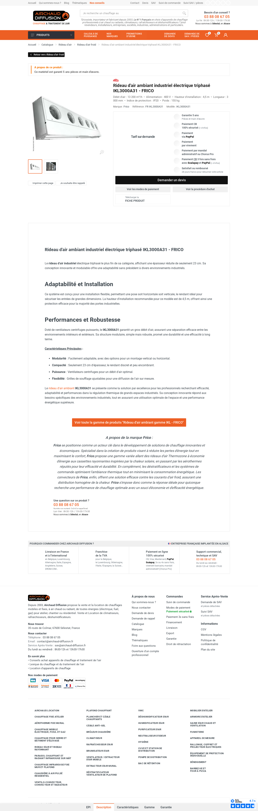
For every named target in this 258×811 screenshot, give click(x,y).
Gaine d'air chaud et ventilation (200, 724)
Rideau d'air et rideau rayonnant (45, 748)
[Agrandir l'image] (102, 152)
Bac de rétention (146, 763)
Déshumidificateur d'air (151, 717)
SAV (153, 3)
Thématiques (79, 3)
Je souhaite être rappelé (70, 183)
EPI (88, 807)
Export (170, 633)
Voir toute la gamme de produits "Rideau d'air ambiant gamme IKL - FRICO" (129, 422)
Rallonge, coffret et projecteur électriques (203, 745)
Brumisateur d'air (95, 751)
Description (103, 807)
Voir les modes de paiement (143, 189)
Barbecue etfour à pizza (195, 769)
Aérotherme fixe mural (46, 723)
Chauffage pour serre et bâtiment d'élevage (48, 739)
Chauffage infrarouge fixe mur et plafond (49, 766)
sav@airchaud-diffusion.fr (70, 645)
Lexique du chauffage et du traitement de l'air (57, 664)
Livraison (171, 627)
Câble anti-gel (93, 725)
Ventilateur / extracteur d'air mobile (100, 758)
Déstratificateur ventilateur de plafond (99, 773)
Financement (174, 622)
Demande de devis (143, 613)
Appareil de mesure (200, 738)
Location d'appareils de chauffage (50, 668)
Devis (145, 3)
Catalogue (138, 624)
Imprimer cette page (41, 183)
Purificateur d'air (147, 729)
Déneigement (195, 762)
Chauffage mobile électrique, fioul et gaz (47, 730)
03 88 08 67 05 (217, 17)
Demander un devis (172, 180)
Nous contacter (141, 607)
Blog (66, 3)
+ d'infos (203, 128)
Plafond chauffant (96, 710)
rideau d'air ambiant (61, 388)
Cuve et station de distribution (147, 749)
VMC (138, 710)
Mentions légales (211, 635)
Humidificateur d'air (148, 723)
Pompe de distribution (150, 757)
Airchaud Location (44, 710)
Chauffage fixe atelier (46, 717)
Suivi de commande (169, 3)
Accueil (32, 3)
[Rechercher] (184, 13)
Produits (51, 35)
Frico (126, 106)
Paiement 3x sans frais (180, 617)
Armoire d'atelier (198, 717)
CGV (203, 629)
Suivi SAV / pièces (193, 3)
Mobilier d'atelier (199, 710)
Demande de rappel (143, 618)
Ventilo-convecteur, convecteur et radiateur (48, 783)
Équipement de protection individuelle (204, 754)
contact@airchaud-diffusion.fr (55, 641)
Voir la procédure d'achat (200, 189)
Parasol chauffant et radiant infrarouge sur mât (50, 757)
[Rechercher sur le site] (130, 13)
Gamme (149, 807)
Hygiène (140, 742)
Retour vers (47, 54)
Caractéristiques (127, 807)
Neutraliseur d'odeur (149, 735)
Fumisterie (194, 732)
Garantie (166, 807)
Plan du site (208, 649)
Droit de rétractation (178, 644)
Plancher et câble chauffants (95, 718)
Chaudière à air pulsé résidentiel (45, 774)
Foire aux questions (144, 645)
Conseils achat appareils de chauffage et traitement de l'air (65, 660)
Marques (137, 629)
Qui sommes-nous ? (50, 3)
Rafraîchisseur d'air (97, 744)
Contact (134, 3)
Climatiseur (91, 738)
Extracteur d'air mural (99, 766)
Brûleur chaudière (96, 732)
